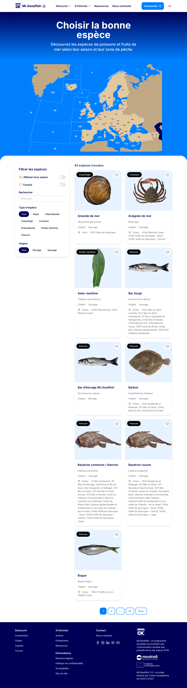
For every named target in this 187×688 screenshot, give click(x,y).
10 (130, 611)
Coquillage (27, 221)
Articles (59, 635)
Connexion (152, 6)
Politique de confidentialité (69, 663)
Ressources (101, 6)
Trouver (19, 650)
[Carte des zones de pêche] (93, 108)
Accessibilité (62, 668)
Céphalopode (52, 214)
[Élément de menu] (97, 642)
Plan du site (62, 673)
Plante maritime (49, 228)
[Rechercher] (42, 198)
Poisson (25, 235)
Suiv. (141, 611)
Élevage (37, 250)
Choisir (18, 640)
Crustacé (44, 221)
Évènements (62, 640)
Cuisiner (19, 645)
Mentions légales (64, 658)
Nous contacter (121, 6)
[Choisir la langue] (169, 6)
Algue (36, 214)
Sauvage (52, 250)
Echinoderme (28, 228)
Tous (23, 214)
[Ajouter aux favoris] (117, 175)
